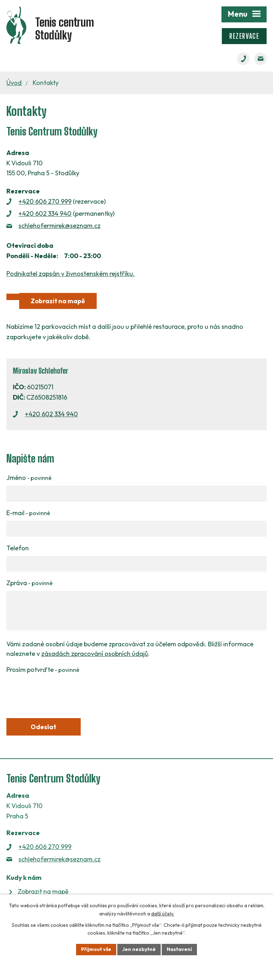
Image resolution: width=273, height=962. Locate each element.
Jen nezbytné (139, 949)
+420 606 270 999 (44, 201)
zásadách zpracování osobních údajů (94, 654)
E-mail (28, 513)
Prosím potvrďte (42, 670)
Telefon (17, 548)
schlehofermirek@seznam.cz (59, 225)
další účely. (162, 913)
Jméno (29, 478)
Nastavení (179, 949)
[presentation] (60, 691)
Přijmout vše (96, 949)
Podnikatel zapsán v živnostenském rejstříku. (70, 273)
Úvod (14, 83)
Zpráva (29, 583)
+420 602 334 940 (44, 213)
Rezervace (244, 36)
